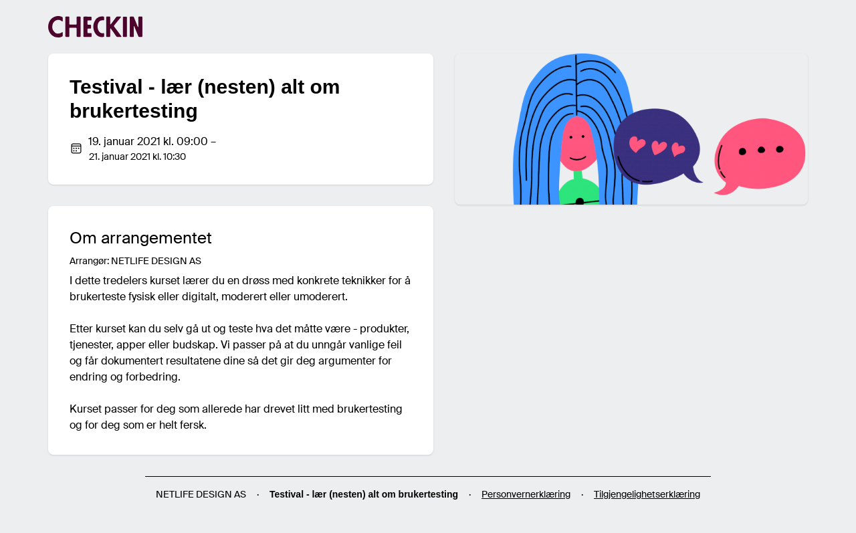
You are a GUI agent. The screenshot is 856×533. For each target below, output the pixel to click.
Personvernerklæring (525, 494)
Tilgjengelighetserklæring (647, 494)
